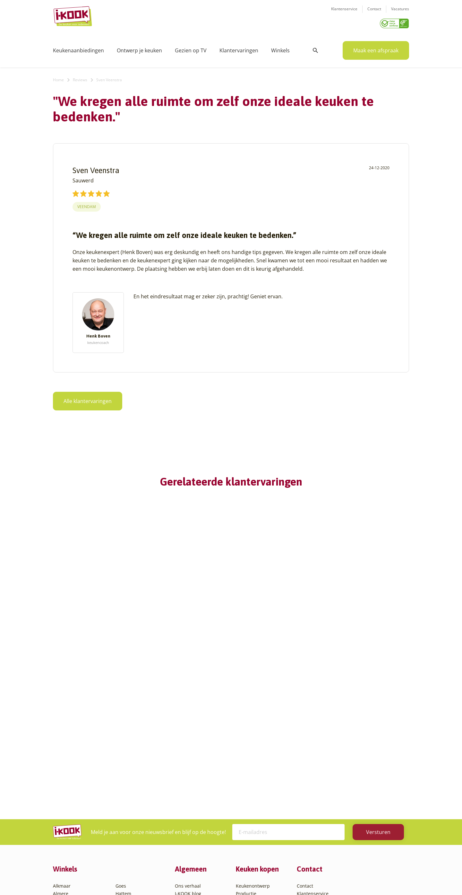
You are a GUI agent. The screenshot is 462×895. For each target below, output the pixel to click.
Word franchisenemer (198, 793)
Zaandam (126, 831)
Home (58, 77)
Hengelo (124, 754)
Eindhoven (64, 839)
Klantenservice (344, 13)
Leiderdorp (127, 770)
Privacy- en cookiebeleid (242, 877)
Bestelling (246, 762)
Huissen (124, 762)
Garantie (245, 777)
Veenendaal (128, 823)
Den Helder (65, 831)
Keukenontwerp (253, 739)
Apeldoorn (64, 777)
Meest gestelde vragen (199, 777)
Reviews (80, 77)
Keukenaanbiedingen (78, 48)
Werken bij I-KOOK (195, 770)
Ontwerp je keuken (139, 48)
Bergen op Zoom (70, 800)
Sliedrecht (126, 800)
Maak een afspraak (375, 48)
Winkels (280, 48)
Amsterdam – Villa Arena (79, 770)
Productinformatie (255, 785)
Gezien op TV (191, 48)
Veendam (86, 204)
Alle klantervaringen (88, 398)
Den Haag (63, 823)
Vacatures (400, 13)
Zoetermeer (128, 839)
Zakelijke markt (191, 762)
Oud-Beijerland (132, 777)
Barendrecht (66, 793)
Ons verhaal (188, 739)
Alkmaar (62, 739)
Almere (60, 746)
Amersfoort (65, 754)
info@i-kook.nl (347, 771)
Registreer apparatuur (199, 785)
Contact (374, 13)
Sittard (123, 793)
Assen (59, 785)
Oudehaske (128, 785)
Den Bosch (64, 816)
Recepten (185, 754)
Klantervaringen (238, 48)
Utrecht (124, 808)
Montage (245, 754)
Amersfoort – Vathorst (76, 762)
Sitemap (282, 877)
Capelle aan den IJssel (76, 808)
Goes (121, 739)
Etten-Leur (64, 847)
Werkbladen (249, 793)
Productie (246, 746)
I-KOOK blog (188, 746)
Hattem (123, 746)
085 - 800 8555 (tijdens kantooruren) (344, 779)
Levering (245, 770)
